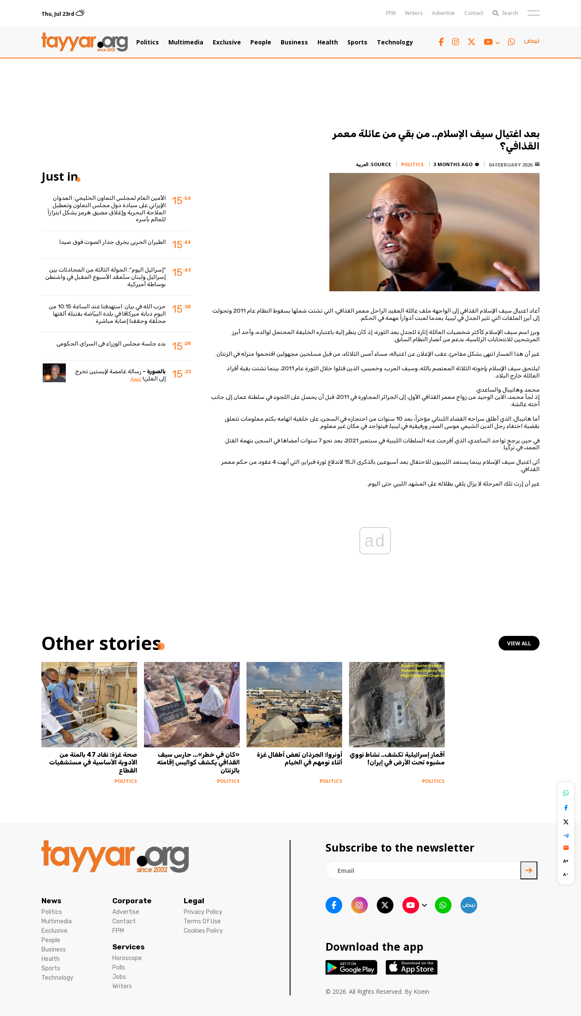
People (260, 42)
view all (519, 643)
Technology (395, 42)
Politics (147, 42)
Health (327, 42)
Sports (357, 42)
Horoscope (127, 958)
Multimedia (185, 42)
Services (128, 947)
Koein (421, 991)
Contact (473, 13)
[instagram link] (455, 42)
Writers (414, 13)
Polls (118, 967)
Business (294, 42)
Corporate (132, 900)
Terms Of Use (202, 921)
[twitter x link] (471, 42)
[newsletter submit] (528, 870)
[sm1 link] (531, 42)
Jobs (119, 977)
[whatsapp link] (511, 42)
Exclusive (227, 42)
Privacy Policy (203, 912)
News (51, 900)
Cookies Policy (203, 930)
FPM (391, 13)
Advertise (443, 13)
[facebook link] (441, 42)
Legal (194, 900)
